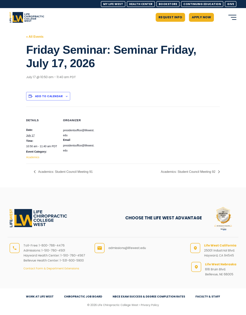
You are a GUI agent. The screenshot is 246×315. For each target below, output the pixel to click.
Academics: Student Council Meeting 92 (188, 171)
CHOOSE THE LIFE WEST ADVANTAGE (163, 218)
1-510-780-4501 (53, 250)
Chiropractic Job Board (83, 296)
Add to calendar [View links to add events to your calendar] (49, 96)
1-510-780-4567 (73, 255)
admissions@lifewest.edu (127, 248)
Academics (32, 157)
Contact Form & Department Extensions (51, 268)
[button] (220, 17)
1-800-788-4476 (52, 245)
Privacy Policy (150, 305)
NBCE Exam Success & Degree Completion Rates (149, 296)
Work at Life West (40, 296)
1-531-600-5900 (72, 260)
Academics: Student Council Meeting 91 (65, 171)
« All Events (34, 36)
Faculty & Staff (207, 296)
